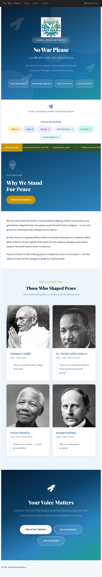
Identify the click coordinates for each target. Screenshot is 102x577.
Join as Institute (85, 83)
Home (26, 3)
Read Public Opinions (42, 83)
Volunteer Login (91, 3)
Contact (45, 3)
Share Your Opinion (21, 199)
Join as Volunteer (64, 83)
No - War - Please (11, 3)
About (35, 3)
